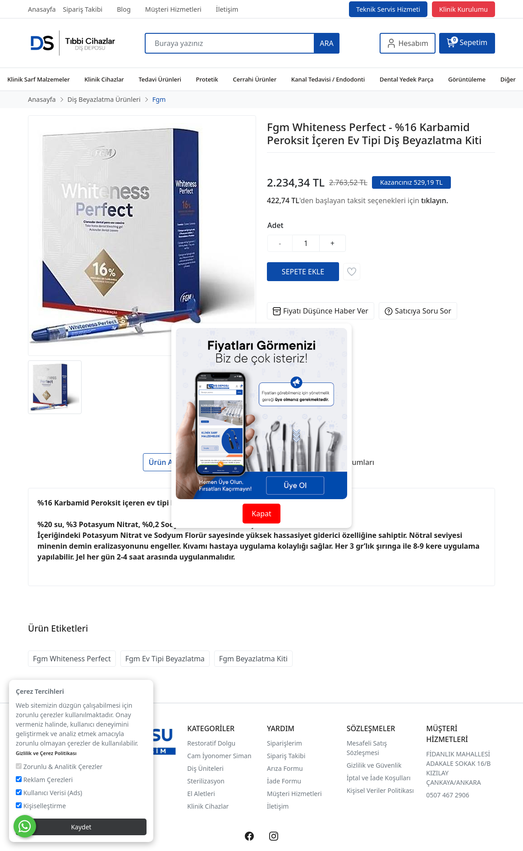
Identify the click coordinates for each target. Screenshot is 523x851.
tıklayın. (434, 200)
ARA (326, 43)
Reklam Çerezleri (44, 779)
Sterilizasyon (206, 781)
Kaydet (81, 827)
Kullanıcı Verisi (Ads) (49, 792)
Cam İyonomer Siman (219, 755)
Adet (275, 225)
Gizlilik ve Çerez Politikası (46, 753)
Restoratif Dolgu (211, 743)
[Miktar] (306, 243)
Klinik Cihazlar (208, 806)
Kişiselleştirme (41, 805)
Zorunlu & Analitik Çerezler (59, 766)
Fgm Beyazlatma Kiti (253, 659)
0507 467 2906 (447, 795)
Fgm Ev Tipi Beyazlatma (165, 659)
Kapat (261, 514)
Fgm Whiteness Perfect (72, 659)
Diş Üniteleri (205, 768)
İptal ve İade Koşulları (379, 778)
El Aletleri (201, 793)
